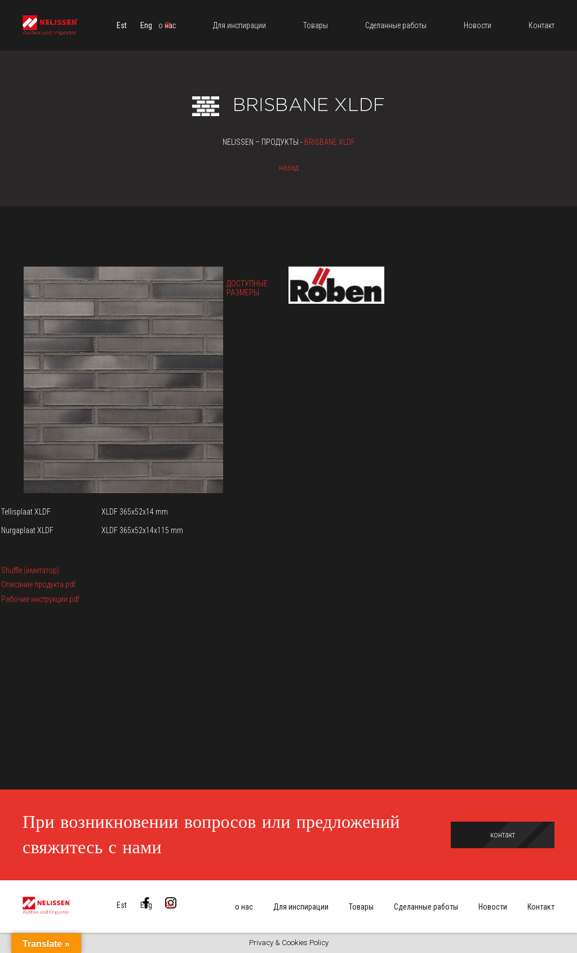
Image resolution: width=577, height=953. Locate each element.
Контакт (540, 906)
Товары (361, 906)
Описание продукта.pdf (38, 584)
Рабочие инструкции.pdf (40, 599)
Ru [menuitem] (170, 905)
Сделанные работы (426, 906)
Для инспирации (301, 906)
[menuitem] (122, 25)
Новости (492, 906)
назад (288, 167)
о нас (244, 906)
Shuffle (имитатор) (30, 570)
